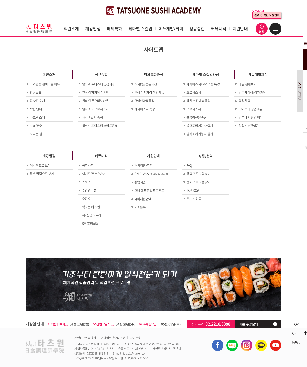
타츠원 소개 (37, 117)
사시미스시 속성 (92, 117)
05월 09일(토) (160, 324)
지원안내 (240, 29)
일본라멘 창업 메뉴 (251, 117)
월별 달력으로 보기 (42, 173)
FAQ (189, 165)
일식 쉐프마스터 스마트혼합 (100, 125)
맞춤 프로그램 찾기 (198, 173)
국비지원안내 (143, 198)
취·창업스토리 (91, 215)
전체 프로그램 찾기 (198, 182)
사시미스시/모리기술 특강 (203, 84)
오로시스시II (194, 109)
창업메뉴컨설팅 (249, 125)
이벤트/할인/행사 (93, 173)
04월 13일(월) (68, 324)
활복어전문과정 (196, 117)
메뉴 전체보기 (247, 84)
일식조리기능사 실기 (199, 134)
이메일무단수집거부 (113, 337)
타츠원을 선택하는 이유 (45, 84)
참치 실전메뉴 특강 (198, 100)
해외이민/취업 (143, 165)
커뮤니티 (218, 29)
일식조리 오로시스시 (95, 109)
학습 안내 (36, 109)
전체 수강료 (193, 198)
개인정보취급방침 (85, 337)
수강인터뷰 (89, 190)
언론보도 (35, 92)
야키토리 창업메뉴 (250, 109)
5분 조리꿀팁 (90, 223)
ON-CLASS (151, 173)
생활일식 (244, 100)
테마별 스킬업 (140, 29)
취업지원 (140, 182)
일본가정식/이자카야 (252, 92)
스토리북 (88, 182)
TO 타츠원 (193, 190)
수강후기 (88, 198)
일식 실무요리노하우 (95, 100)
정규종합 (196, 29)
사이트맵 (135, 337)
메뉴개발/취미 (171, 29)
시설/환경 (36, 125)
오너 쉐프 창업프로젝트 (149, 190)
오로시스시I (193, 92)
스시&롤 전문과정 (145, 84)
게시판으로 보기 (40, 165)
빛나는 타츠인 (91, 207)
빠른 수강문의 (248, 324)
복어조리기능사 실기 (199, 125)
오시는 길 (36, 134)
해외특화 (114, 29)
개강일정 (92, 29)
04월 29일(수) (114, 324)
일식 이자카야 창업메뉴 (97, 92)
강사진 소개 (37, 100)
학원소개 (71, 29)
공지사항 (88, 165)
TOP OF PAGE (296, 332)
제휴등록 (140, 207)
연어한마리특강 (144, 100)
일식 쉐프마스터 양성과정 (98, 84)
